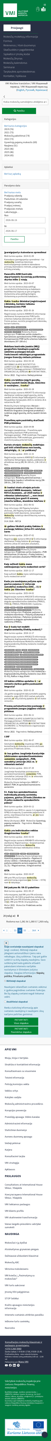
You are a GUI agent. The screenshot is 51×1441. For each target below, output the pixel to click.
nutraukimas (14, 854)
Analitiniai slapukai (16, 1001)
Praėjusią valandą (13, 195)
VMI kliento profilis (14, 1211)
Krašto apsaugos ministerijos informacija (20, 1306)
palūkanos (24, 468)
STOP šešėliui (12, 1298)
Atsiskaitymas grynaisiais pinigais (22, 1249)
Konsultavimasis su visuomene (20, 1071)
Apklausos (10, 1169)
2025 (9, 152)
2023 (9, 149)
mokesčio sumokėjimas (31, 652)
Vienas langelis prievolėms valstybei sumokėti (23, 1225)
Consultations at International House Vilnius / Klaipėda (23, 1186)
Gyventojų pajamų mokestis (20, 142)
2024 (9, 155)
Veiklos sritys (11, 1091)
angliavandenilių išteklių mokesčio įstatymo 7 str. (21, 662)
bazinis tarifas (10, 667)
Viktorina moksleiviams (16, 1269)
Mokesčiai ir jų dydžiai (16, 1243)
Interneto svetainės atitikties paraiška (24, 1315)
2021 (9, 132)
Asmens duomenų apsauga (18, 1136)
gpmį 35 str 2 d (9, 856)
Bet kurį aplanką (12, 174)
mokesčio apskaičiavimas (13, 652)
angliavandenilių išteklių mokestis (31, 655)
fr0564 (7, 547)
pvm (12, 327)
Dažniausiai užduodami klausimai (21, 1256)
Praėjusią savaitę (12, 202)
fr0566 (18, 650)
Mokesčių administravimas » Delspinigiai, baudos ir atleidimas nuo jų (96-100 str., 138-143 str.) (24, 480)
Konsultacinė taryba (15, 1156)
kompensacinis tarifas (24, 667)
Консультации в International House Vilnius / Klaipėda (23, 1196)
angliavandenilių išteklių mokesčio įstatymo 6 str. (21, 659)
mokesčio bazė (33, 650)
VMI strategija (12, 1163)
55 (24, 930)
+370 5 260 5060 (13, 1348)
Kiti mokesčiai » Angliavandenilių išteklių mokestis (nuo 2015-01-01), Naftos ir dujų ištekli (25, 674)
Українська (41, 90)
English (20, 90)
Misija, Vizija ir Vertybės (16, 1058)
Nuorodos (10, 1328)
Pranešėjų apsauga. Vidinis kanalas (22, 1117)
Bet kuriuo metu (12, 192)
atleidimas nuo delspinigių (13, 473)
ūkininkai (8, 332)
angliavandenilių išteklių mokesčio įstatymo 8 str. (21, 664)
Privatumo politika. (22, 976)
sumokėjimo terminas (12, 669)
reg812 (23, 854)
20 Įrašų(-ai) (11, 916)
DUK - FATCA (15, 521)
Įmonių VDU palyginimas (17, 1292)
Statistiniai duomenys (16, 1130)
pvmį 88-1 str (20, 547)
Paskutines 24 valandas (16, 199)
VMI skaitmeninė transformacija (21, 1217)
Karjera (8, 1150)
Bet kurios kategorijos (15, 126)
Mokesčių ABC (12, 1262)
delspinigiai (15, 468)
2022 (9, 139)
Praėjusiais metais (13, 209)
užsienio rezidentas (31, 607)
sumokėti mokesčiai (24, 610)
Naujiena (11, 145)
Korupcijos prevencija (15, 1110)
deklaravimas (9, 650)
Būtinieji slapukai (15, 981)
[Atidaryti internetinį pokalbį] (45, 1435)
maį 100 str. (28, 471)
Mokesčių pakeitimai (17, 136)
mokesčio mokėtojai (11, 655)
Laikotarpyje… (11, 212)
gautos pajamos (10, 610)
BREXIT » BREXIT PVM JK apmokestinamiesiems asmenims (22, 785)
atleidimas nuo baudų (12, 475)
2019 (9, 129)
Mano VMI (23, 1362)
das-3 (7, 607)
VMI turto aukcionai (15, 1285)
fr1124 (7, 327)
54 (20, 930)
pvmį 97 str (16, 332)
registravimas (20, 327)
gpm (6, 854)
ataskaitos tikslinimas (12, 550)
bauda (7, 468)
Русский (30, 90)
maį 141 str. (38, 471)
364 (34, 930)
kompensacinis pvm (36, 330)
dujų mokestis (38, 669)
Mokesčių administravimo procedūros (24, 1104)
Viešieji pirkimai (34, 375)
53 (15, 930)
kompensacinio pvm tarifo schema (16, 330)
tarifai (24, 650)
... (11, 930)
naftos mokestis (26, 669)
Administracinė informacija (18, 1123)
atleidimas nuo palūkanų (33, 473)
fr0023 (13, 607)
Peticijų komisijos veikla (17, 1084)
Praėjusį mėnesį (12, 205)
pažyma (19, 607)
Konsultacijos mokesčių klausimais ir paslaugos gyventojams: (23, 1344)
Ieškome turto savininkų (17, 1321)
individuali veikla (32, 854)
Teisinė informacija (14, 1077)
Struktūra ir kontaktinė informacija (22, 1064)
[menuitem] (20, 37)
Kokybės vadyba (13, 1097)
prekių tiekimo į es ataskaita (36, 547)
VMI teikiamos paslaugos (17, 1204)
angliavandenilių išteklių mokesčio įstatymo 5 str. (21, 657)
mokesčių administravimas (14, 471)
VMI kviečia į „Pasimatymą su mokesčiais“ (20, 1277)
